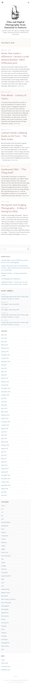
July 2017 (3, 452)
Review (3, 619)
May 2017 (4, 458)
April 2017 (4, 462)
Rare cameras (5, 616)
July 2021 (3, 365)
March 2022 (4, 345)
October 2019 (5, 425)
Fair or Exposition (6, 556)
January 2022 (5, 351)
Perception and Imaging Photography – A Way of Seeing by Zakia (14, 208)
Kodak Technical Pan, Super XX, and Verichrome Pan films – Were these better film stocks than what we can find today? (15, 268)
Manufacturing (5, 589)
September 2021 (5, 361)
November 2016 (5, 478)
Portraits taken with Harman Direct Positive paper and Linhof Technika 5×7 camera (15, 298)
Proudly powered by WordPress (20, 680)
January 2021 (4, 385)
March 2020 (4, 411)
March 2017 (4, 465)
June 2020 (4, 402)
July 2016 (3, 492)
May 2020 (4, 405)
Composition (4, 535)
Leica (2, 582)
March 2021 (4, 378)
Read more (21, 86)
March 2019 (4, 442)
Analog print (4, 526)
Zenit (2, 649)
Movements (4, 596)
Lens (2, 586)
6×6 (2, 515)
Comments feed (5, 666)
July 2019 (3, 432)
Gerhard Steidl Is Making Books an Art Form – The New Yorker (14, 136)
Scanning (3, 626)
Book (2, 529)
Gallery (3, 562)
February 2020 (5, 415)
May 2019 (4, 435)
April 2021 (4, 375)
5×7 (2, 512)
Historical (4, 569)
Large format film (6, 576)
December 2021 (5, 355)
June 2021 (4, 368)
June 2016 (4, 495)
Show (2, 629)
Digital (3, 549)
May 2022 (4, 341)
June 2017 (4, 455)
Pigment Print (5, 612)
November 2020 (5, 391)
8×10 (2, 519)
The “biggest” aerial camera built (10, 304)
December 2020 (5, 388)
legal (2, 579)
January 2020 (5, 418)
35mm (3, 505)
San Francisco (5, 622)
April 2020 (4, 408)
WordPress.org (5, 670)
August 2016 (4, 488)
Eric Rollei (4, 320)
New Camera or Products (8, 599)
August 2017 (4, 448)
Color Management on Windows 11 (11, 279)
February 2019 (5, 445)
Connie (3, 294)
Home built (4, 572)
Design (3, 546)
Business (3, 532)
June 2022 (4, 338)
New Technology (6, 602)
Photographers (5, 606)
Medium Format (5, 592)
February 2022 (5, 348)
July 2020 (4, 398)
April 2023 (4, 335)
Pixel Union (20, 682)
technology (4, 639)
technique (4, 636)
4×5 (2, 509)
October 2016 (5, 482)
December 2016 (5, 475)
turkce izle (4, 302)
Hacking (3, 566)
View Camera (5, 646)
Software (3, 633)
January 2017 (4, 472)
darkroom (4, 542)
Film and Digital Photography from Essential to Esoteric (15, 25)
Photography (4, 609)
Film (2, 559)
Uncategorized (5, 642)
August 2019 (4, 428)
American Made (5, 522)
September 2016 (5, 485)
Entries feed (4, 663)
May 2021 (4, 371)
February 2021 (5, 381)
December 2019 (5, 422)
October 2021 (5, 358)
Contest (3, 539)
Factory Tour (4, 552)
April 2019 (4, 438)
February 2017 (5, 468)
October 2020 (5, 395)
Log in (3, 660)
